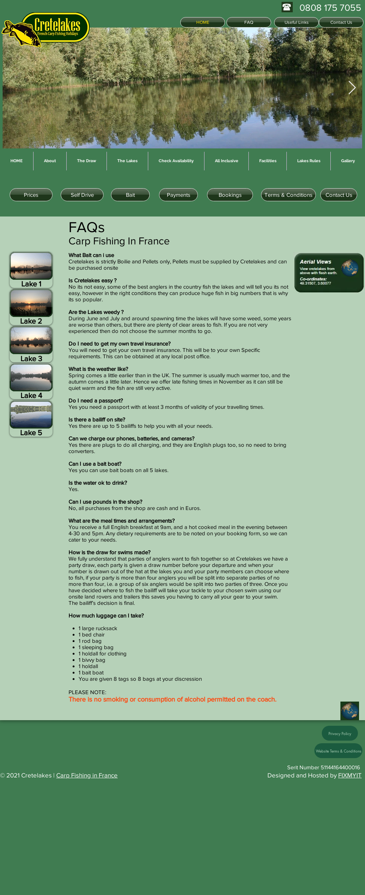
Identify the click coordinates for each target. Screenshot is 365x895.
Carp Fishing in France (87, 775)
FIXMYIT (350, 775)
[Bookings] (230, 194)
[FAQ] (248, 22)
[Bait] (130, 194)
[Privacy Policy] (340, 733)
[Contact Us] (341, 22)
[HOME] (202, 22)
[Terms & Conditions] (288, 194)
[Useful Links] (296, 22)
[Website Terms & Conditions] (338, 750)
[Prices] (31, 194)
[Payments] (178, 194)
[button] (31, 381)
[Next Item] (352, 88)
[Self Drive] (82, 194)
